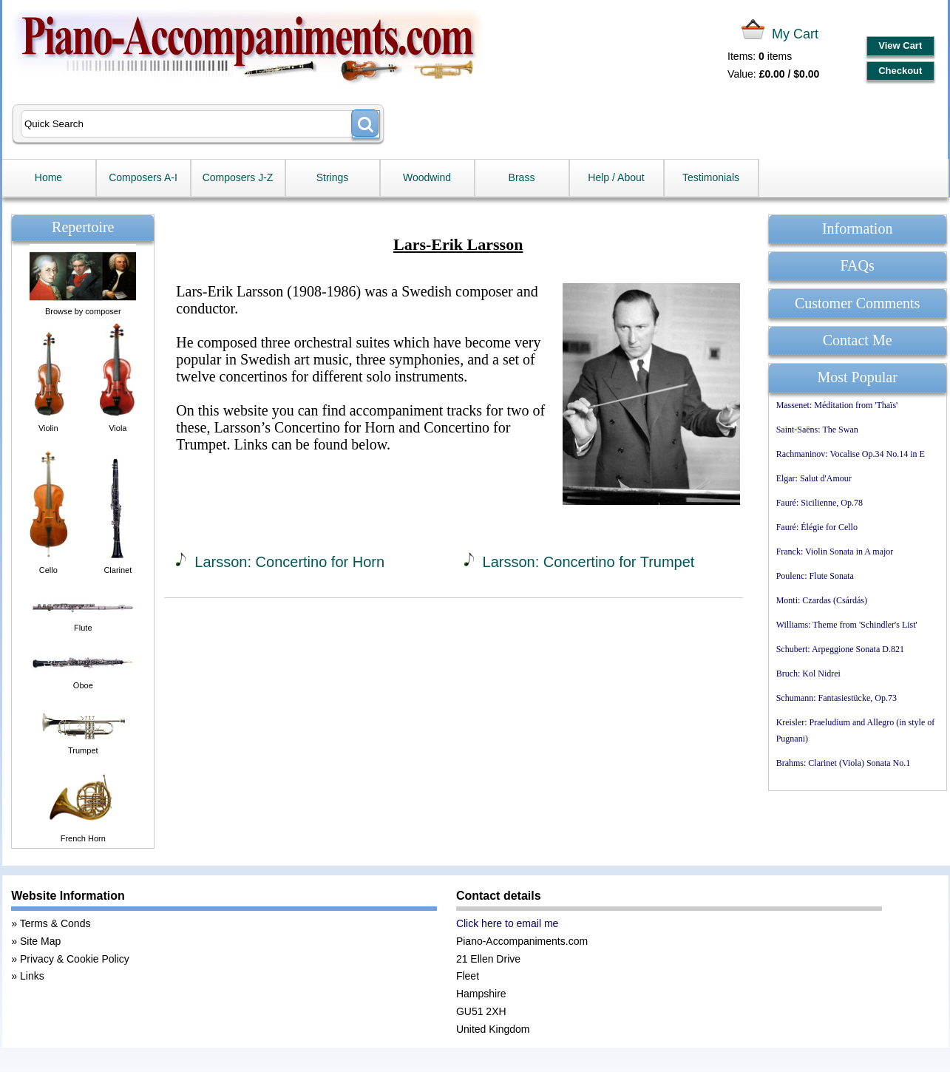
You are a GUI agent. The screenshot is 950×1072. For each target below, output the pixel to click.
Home (48, 177)
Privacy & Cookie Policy (74, 959)
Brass (522, 177)
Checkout (900, 70)
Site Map (40, 941)
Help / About (616, 177)
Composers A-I (143, 177)
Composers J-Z (238, 177)
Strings (332, 177)
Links (32, 976)
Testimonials (710, 177)
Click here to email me (507, 923)
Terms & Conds (55, 923)
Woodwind (427, 177)
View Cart (900, 45)
